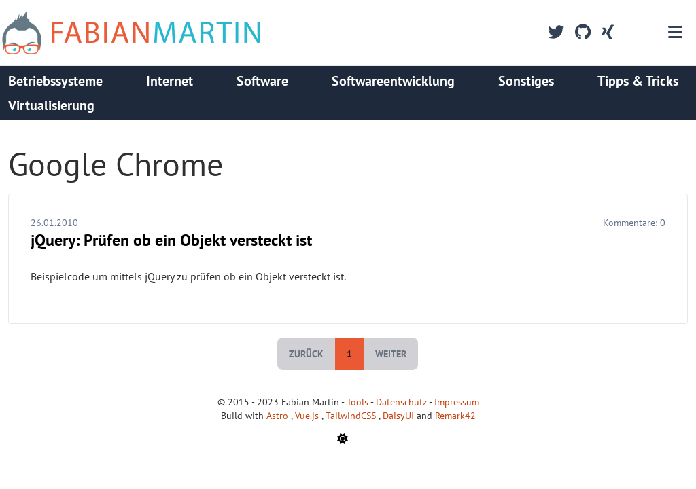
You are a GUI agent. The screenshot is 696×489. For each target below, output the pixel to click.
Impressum (456, 402)
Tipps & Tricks (637, 81)
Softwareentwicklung (393, 81)
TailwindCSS (352, 416)
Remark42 (455, 416)
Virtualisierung (51, 105)
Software (262, 81)
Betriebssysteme (55, 81)
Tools (357, 402)
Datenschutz (401, 402)
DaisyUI (400, 416)
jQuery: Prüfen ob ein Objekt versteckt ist (171, 240)
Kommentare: (634, 223)
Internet (169, 81)
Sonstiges (526, 81)
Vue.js (308, 416)
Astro (278, 416)
